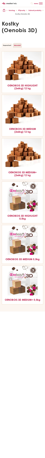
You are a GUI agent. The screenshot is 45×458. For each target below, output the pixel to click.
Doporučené (7, 45)
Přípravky (21, 10)
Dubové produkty (35, 10)
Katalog (12, 10)
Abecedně (17, 45)
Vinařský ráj (4, 10)
